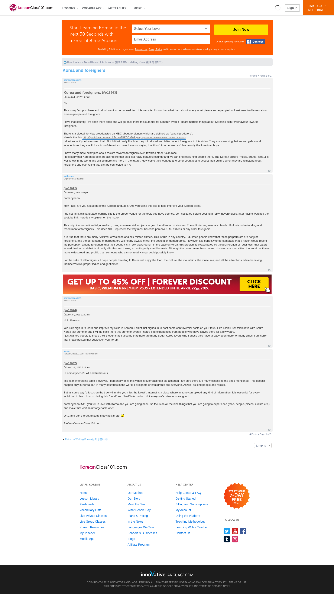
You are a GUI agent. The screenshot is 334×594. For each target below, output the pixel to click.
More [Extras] (137, 8)
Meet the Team (137, 504)
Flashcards (87, 504)
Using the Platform (187, 515)
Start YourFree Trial (319, 8)
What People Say (138, 510)
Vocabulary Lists (90, 510)
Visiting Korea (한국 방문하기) (146, 62)
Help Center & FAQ (188, 492)
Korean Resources (92, 527)
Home (84, 492)
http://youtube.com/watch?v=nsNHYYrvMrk (109, 137)
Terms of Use (141, 49)
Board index (74, 62)
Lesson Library (89, 498)
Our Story (133, 498)
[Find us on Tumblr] (227, 539)
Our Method (135, 492)
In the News (135, 521)
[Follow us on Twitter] (227, 531)
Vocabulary (91, 8)
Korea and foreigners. (85, 70)
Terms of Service (210, 586)
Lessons (68, 8)
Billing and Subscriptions (191, 504)
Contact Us (182, 533)
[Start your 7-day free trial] (237, 496)
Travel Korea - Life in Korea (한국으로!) (105, 62)
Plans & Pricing (137, 515)
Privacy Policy (155, 49)
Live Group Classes (93, 521)
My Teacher (117, 8)
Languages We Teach (141, 527)
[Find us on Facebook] (243, 531)
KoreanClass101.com (193, 582)
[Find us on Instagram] (235, 539)
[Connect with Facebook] (255, 42)
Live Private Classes (93, 515)
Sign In (292, 8)
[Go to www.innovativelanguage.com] (167, 574)
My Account (183, 510)
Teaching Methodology (190, 521)
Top (269, 171)
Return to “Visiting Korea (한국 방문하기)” (86, 439)
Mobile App (87, 539)
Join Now (241, 29)
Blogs (131, 539)
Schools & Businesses (142, 533)
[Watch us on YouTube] (235, 531)
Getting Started (185, 498)
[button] (278, 7)
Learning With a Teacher (191, 527)
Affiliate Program (138, 544)
